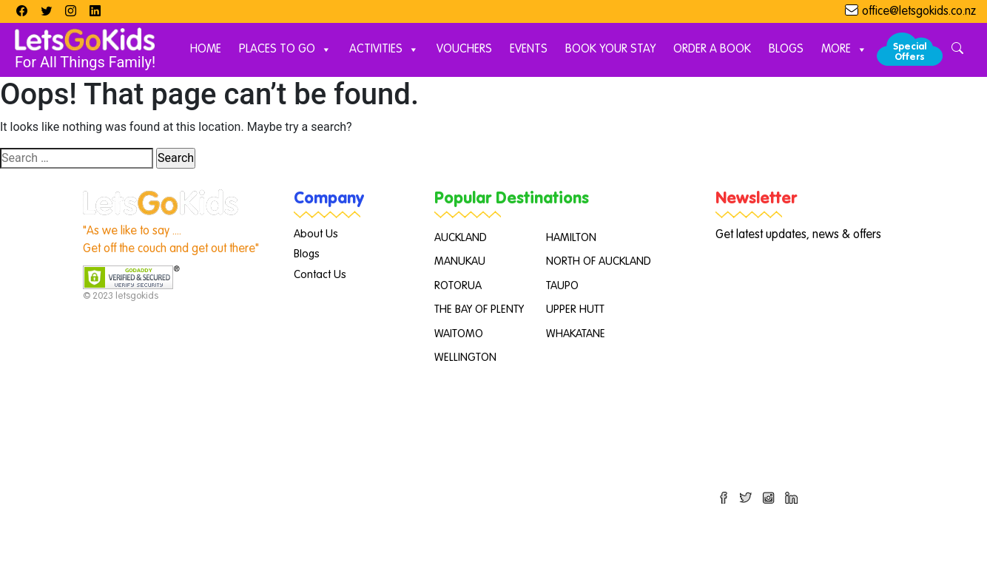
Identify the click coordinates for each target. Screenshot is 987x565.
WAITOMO (458, 333)
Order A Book (712, 49)
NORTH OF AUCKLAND (598, 261)
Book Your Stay (610, 49)
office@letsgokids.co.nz (919, 12)
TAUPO (562, 285)
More (844, 50)
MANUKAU (459, 261)
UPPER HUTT (575, 309)
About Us (316, 234)
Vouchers (464, 49)
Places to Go (285, 50)
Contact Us (320, 274)
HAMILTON (571, 237)
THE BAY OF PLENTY (479, 309)
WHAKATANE (575, 333)
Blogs (786, 49)
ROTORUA (458, 285)
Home (205, 49)
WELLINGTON (465, 357)
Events (529, 49)
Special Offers (909, 52)
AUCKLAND (460, 237)
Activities (384, 50)
